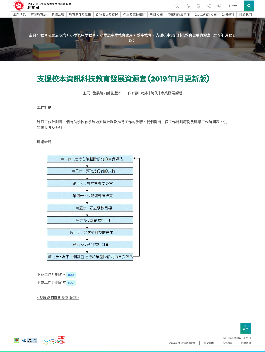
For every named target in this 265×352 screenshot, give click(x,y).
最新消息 (19, 14)
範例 (154, 93)
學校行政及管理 (179, 14)
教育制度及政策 (80, 14)
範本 (144, 93)
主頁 (86, 93)
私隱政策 (227, 343)
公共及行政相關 (206, 14)
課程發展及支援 (107, 14)
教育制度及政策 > (54, 35)
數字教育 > (145, 35)
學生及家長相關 (134, 14)
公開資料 (228, 14)
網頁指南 (246, 343)
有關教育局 (38, 14)
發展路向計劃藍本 (107, 93)
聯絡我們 (245, 14)
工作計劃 (131, 93)
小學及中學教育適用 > (117, 35)
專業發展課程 (172, 93)
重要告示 (209, 343)
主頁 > (34, 35)
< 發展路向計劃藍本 (53, 297)
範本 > (74, 297)
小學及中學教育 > (84, 35)
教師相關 (156, 14)
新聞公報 (58, 14)
